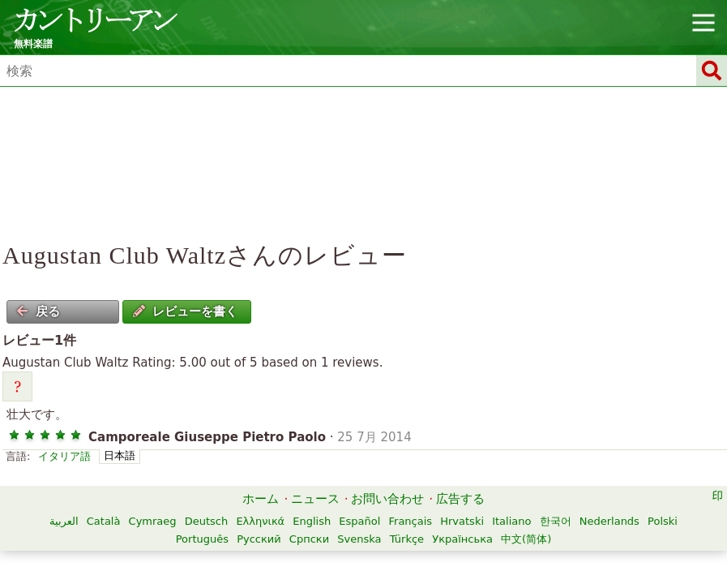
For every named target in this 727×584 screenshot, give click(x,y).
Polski (663, 521)
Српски (309, 539)
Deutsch (207, 521)
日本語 (119, 455)
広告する (460, 499)
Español (359, 521)
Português (202, 539)
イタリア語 (64, 456)
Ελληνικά (260, 521)
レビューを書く (185, 311)
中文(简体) (526, 539)
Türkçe (407, 539)
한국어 (555, 521)
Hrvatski (462, 521)
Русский (259, 539)
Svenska (359, 539)
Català (104, 521)
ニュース (315, 499)
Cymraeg (153, 521)
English (312, 521)
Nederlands (609, 521)
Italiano (511, 521)
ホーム (260, 499)
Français (411, 521)
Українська (462, 539)
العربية (64, 521)
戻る (38, 311)
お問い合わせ (387, 499)
